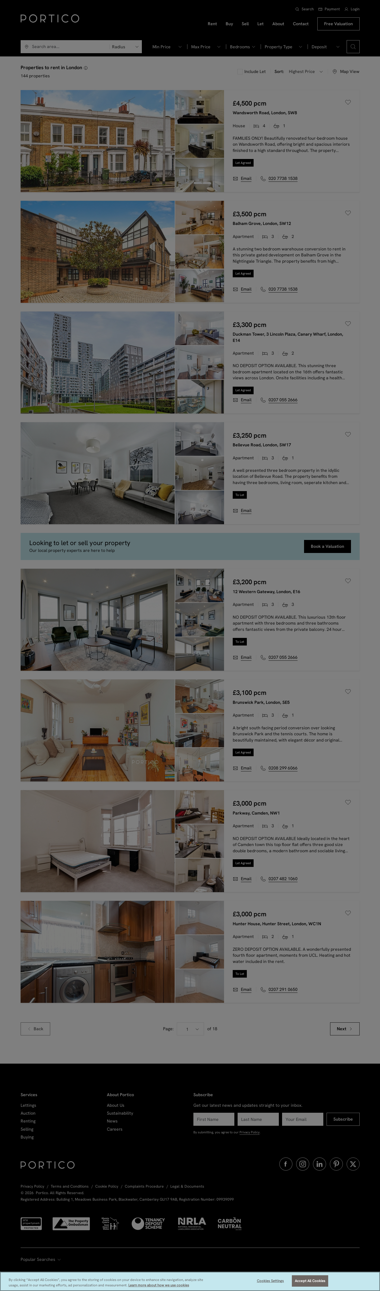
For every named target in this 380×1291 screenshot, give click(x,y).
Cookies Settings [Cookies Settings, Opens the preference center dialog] (270, 1281)
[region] (190, 1281)
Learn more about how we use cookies (158, 1285)
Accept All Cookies (310, 1281)
